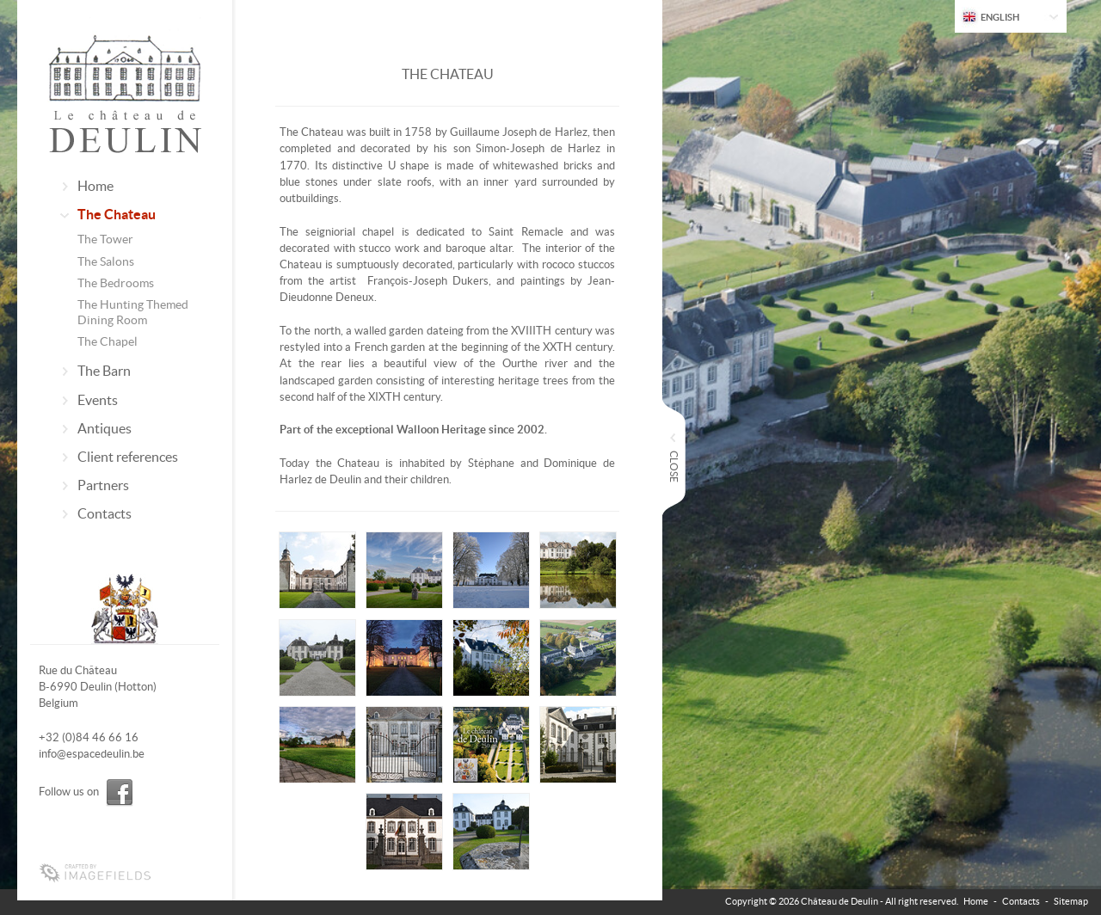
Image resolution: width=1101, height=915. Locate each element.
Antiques (104, 428)
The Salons (105, 261)
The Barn (104, 370)
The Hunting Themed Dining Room (132, 312)
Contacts (104, 513)
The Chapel (107, 341)
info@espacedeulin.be (92, 753)
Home (95, 185)
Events (97, 400)
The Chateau (116, 214)
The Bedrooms (115, 283)
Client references (127, 456)
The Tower (105, 239)
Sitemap (1071, 901)
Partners (103, 485)
